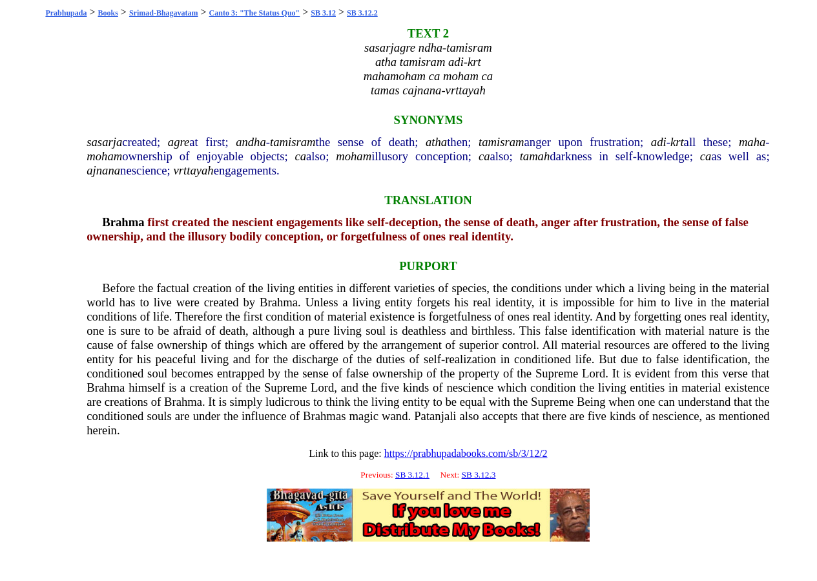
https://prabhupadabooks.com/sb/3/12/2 (466, 453)
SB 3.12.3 (479, 475)
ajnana (103, 170)
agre (179, 142)
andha (251, 142)
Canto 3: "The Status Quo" (254, 12)
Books (108, 12)
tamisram (293, 142)
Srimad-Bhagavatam (163, 12)
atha (436, 142)
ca (300, 156)
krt (677, 142)
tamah (535, 156)
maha (752, 142)
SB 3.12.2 (362, 12)
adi (659, 142)
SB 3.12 (323, 12)
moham (104, 156)
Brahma (123, 222)
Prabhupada (66, 12)
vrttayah (193, 170)
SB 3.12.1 (412, 475)
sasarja (104, 142)
